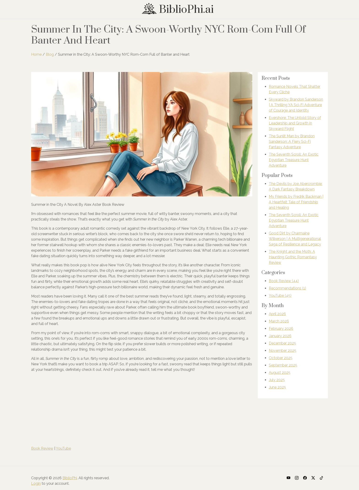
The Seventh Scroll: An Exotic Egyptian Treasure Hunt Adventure (293, 160)
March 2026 (279, 321)
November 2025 (282, 350)
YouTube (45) (280, 295)
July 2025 (277, 380)
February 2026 (281, 328)
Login (36, 483)
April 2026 (277, 314)
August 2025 (279, 372)
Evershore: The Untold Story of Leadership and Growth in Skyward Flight (295, 123)
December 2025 (282, 343)
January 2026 (280, 336)
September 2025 (283, 365)
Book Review (42, 448)
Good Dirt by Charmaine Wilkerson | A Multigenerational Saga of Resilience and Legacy (295, 238)
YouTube (63, 448)
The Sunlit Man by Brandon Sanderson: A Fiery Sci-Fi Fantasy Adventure (292, 141)
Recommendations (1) (287, 288)
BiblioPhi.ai (178, 10)
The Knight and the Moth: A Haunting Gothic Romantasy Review (293, 257)
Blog (50, 54)
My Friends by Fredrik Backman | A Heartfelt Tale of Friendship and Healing (296, 202)
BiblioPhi (70, 478)
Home (36, 54)
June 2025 (277, 387)
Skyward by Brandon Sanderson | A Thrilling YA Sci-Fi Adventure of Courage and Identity (296, 105)
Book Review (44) (284, 281)
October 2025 (280, 358)
